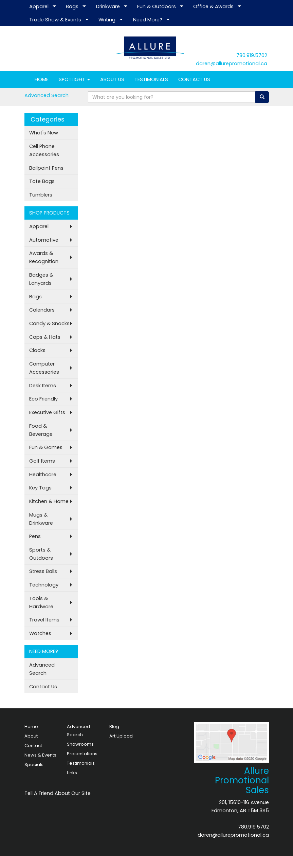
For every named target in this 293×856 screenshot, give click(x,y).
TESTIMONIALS (151, 79)
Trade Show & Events (55, 19)
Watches (40, 633)
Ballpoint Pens (46, 168)
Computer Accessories (44, 367)
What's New (43, 132)
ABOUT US (112, 79)
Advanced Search (46, 95)
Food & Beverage (41, 430)
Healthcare (42, 474)
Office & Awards (213, 6)
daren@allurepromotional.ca (231, 63)
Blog (114, 726)
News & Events (40, 755)
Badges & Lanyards (41, 279)
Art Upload (121, 736)
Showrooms (80, 744)
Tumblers (40, 194)
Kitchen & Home (49, 501)
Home (31, 726)
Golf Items (42, 461)
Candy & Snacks (49, 323)
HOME (42, 79)
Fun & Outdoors (156, 6)
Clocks (37, 350)
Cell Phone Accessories (44, 150)
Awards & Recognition (43, 257)
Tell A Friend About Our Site (57, 793)
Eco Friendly (43, 398)
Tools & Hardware (41, 602)
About (31, 736)
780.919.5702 (251, 55)
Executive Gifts (47, 412)
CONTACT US (194, 79)
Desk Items (42, 385)
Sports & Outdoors (41, 553)
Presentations (82, 753)
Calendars (42, 309)
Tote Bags (42, 181)
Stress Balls (43, 571)
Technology (43, 584)
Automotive (43, 240)
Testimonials (81, 763)
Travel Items (44, 619)
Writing (106, 19)
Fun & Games (45, 447)
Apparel (39, 6)
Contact (33, 745)
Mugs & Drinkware (41, 518)
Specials (33, 764)
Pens (35, 536)
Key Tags (40, 487)
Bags (72, 6)
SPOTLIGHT (74, 79)
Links (72, 772)
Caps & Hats (44, 337)
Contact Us (43, 686)
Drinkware (108, 6)
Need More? (147, 19)
